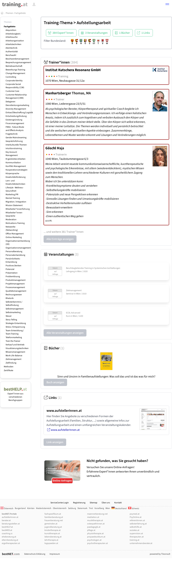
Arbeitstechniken (13, 44)
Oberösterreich (60, 508)
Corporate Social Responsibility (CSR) (15, 86)
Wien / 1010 (81, 293)
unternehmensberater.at (141, 543)
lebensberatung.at (52, 536)
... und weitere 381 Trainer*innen (64, 232)
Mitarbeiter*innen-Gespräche (14, 214)
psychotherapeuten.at (97, 543)
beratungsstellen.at (11, 523)
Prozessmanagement (15, 287)
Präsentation (12, 272)
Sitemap (93, 502)
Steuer (9, 316)
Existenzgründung (14, 119)
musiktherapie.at (95, 520)
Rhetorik (10, 298)
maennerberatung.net (97, 513)
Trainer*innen (61, 62)
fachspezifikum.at (52, 513)
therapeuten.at (137, 536)
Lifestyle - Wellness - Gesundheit (15, 189)
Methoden (8, 366)
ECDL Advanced (73, 312)
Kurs (68, 316)
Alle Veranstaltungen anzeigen (65, 333)
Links (52, 397)
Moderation (11, 219)
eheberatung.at (9, 536)
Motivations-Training (15, 223)
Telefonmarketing (14, 337)
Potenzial (10, 269)
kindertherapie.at (52, 530)
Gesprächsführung (14, 141)
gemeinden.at (50, 523)
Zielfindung (11, 362)
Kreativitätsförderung (16, 177)
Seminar (70, 293)
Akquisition (11, 30)
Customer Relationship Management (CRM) (16, 96)
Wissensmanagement (15, 352)
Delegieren (10, 101)
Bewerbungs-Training (15, 69)
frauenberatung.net (53, 520)
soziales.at (134, 530)
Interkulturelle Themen (16, 144)
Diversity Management (16, 108)
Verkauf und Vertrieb (15, 344)
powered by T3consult (160, 554)
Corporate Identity (14, 80)
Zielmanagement (74, 290)
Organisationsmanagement (18, 247)
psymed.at (134, 513)
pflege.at (91, 530)
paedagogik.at (93, 527)
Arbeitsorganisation (15, 40)
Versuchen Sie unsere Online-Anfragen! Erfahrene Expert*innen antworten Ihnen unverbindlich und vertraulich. (128, 468)
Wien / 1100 (78, 316)
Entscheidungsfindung (16, 116)
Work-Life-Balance (14, 355)
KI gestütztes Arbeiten (16, 159)
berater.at (6, 520)
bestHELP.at (7, 527)
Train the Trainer (13, 341)
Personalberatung (14, 251)
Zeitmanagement (13, 359)
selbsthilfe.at (136, 527)
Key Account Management (12, 154)
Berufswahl (11, 55)
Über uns (106, 502)
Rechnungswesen (14, 294)
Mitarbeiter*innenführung (18, 209)
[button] (167, 4)
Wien (107, 508)
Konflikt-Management (16, 166)
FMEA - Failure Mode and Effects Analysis (15, 129)
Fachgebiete (20, 13)
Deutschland (119, 508)
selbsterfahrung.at (138, 523)
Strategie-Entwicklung (16, 323)
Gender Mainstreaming (16, 137)
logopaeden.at (51, 543)
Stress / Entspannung (15, 326)
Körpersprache (12, 173)
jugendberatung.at (53, 527)
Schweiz (133, 508)
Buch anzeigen (55, 382)
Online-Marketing (14, 237)
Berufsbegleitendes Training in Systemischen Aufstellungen (93, 268)
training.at (134, 540)
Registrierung (79, 502)
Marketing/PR (12, 194)
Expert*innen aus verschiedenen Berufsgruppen (15, 395)
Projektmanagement (15, 283)
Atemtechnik (11, 48)
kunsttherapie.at (52, 533)
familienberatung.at (53, 517)
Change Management (15, 73)
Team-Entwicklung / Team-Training (15, 332)
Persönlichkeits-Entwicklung (13, 260)
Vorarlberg (99, 508)
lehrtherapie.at (51, 540)
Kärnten (31, 508)
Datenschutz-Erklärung (34, 554)
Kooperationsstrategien (16, 169)
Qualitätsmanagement (16, 291)
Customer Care (12, 91)
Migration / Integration (16, 201)
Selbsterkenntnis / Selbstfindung (14, 303)
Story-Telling (11, 319)
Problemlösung (13, 276)
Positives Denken (13, 265)
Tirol (91, 508)
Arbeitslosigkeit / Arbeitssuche (13, 35)
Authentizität (12, 51)
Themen (9, 13)
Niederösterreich (43, 508)
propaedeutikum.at (96, 536)
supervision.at (136, 533)
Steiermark (82, 508)
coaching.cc (7, 533)
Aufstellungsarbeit (94, 23)
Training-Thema (58, 23)
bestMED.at (7, 530)
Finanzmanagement (15, 123)
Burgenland (20, 508)
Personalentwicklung (15, 255)
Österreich (6, 508)
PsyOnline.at (135, 517)
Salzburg (72, 508)
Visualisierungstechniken (17, 348)
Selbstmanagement (15, 308)
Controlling (11, 77)
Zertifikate (8, 370)
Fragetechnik (12, 133)
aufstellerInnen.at (10, 517)
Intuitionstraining (14, 148)
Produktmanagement (16, 280)
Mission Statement (14, 205)
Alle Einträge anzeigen (60, 239)
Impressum (55, 554)
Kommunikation (13, 162)
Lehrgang (70, 271)
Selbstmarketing (13, 312)
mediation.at (93, 517)
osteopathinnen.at (96, 523)
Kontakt (118, 502)
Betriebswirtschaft (14, 66)
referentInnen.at (137, 520)
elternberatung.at (10, 540)
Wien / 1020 (82, 271)
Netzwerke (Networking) (12, 228)
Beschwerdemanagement (17, 58)
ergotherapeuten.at (11, 543)
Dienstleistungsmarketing (17, 105)
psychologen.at (94, 540)
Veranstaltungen (61, 254)
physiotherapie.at (95, 533)
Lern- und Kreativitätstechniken (15, 182)
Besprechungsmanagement (18, 62)
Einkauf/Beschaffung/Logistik (19, 112)
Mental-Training (13, 198)
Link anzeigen (54, 442)
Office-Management (15, 233)
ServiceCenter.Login (59, 502)
